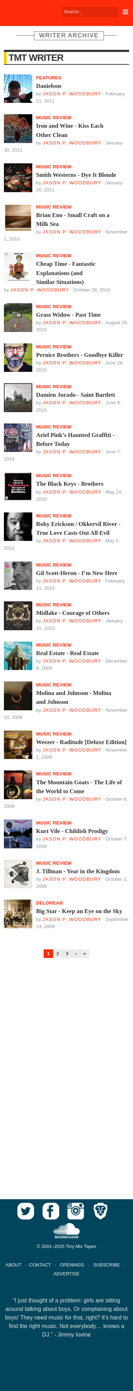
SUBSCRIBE (106, 1265)
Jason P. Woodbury (72, 93)
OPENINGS (72, 1265)
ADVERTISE (66, 1273)
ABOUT (14, 1265)
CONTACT (40, 1265)
